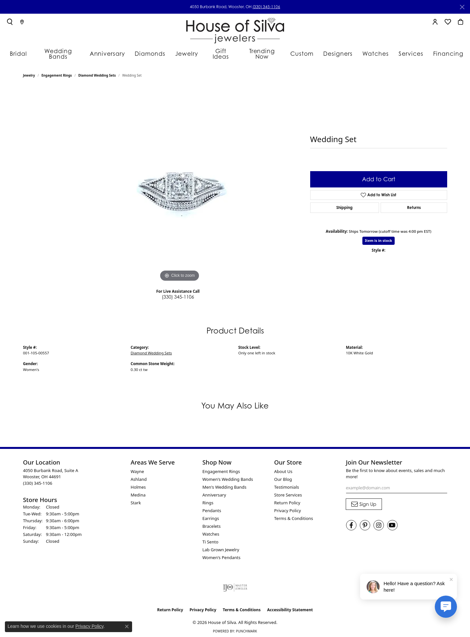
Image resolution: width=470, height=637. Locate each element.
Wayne (137, 468)
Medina (138, 491)
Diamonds (150, 51)
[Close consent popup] (127, 627)
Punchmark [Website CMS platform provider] (246, 628)
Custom (300, 51)
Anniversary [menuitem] (214, 491)
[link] (22, 22)
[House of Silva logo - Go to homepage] (235, 29)
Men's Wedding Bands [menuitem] (225, 483)
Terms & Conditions (293, 515)
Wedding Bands (64, 51)
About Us (283, 468)
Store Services (288, 491)
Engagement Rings (56, 72)
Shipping (344, 203)
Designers (335, 51)
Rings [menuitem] (208, 499)
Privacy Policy (287, 507)
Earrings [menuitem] (211, 515)
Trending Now (261, 51)
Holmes (138, 483)
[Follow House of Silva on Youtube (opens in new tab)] (392, 522)
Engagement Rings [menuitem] (221, 468)
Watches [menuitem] (211, 530)
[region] (180, 182)
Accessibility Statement (290, 606)
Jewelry (185, 51)
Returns (414, 203)
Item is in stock (378, 237)
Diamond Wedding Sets (97, 72)
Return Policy (287, 499)
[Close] (462, 7)
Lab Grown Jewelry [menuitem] (221, 546)
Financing (440, 51)
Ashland (139, 476)
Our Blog (283, 476)
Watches (370, 51)
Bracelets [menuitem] (212, 523)
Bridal (25, 51)
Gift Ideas (219, 51)
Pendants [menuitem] (212, 507)
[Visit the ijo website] (235, 584)
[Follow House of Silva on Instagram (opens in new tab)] (378, 522)
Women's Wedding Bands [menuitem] (228, 476)
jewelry (29, 72)
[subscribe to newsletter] (364, 501)
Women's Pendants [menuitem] (222, 554)
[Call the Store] (38, 479)
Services (404, 51)
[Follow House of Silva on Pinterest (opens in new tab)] (365, 522)
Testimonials (286, 483)
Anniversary (110, 51)
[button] (10, 22)
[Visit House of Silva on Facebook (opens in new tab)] (351, 522)
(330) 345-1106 (266, 6)
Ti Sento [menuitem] (211, 538)
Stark (136, 499)
